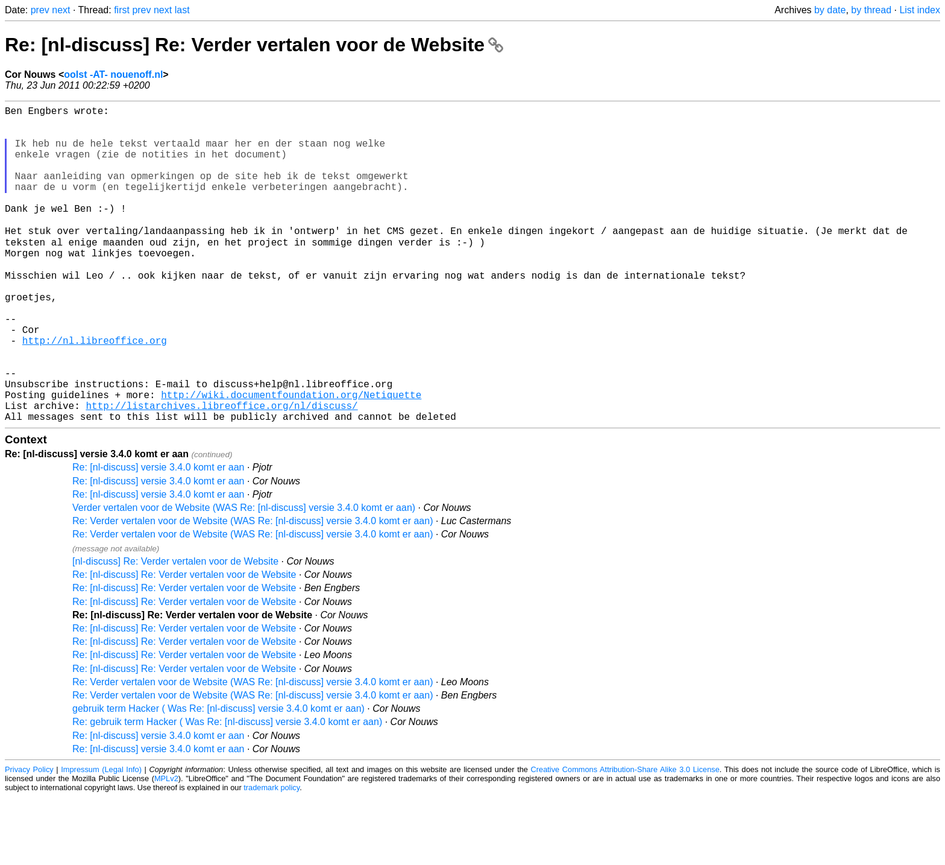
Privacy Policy (29, 837)
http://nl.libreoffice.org (94, 391)
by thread (871, 10)
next (61, 10)
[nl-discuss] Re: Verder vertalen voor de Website (175, 629)
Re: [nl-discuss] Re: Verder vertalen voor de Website (254, 44)
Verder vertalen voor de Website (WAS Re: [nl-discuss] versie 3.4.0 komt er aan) (243, 576)
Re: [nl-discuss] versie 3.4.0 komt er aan (158, 535)
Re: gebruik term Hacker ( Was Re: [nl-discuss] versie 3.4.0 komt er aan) (227, 790)
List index (919, 10)
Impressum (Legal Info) (101, 837)
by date (830, 10)
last (182, 10)
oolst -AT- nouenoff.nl (113, 74)
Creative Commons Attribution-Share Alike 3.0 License (625, 837)
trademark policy (271, 855)
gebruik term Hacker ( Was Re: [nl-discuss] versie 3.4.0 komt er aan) (218, 777)
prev (40, 10)
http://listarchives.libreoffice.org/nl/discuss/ (221, 471)
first (122, 10)
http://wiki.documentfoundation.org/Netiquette (291, 457)
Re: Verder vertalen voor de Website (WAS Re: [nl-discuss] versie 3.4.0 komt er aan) (252, 589)
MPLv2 (166, 846)
